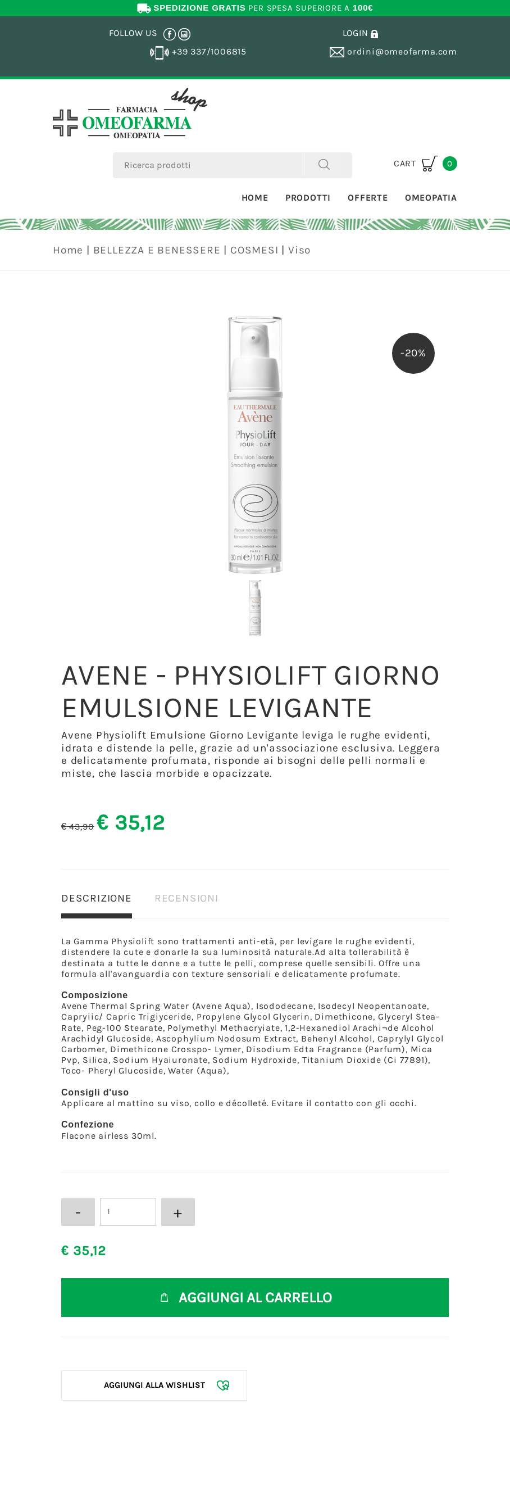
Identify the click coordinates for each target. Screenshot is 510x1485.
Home (255, 197)
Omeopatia (431, 197)
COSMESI (254, 250)
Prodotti (308, 197)
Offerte (368, 197)
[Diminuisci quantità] (78, 1212)
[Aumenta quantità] (178, 1212)
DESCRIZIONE (96, 898)
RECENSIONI (186, 898)
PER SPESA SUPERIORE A (255, 8)
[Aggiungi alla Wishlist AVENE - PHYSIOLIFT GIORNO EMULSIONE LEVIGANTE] (154, 1385)
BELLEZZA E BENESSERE (157, 250)
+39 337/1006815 (198, 51)
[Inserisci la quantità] (128, 1212)
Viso (299, 250)
